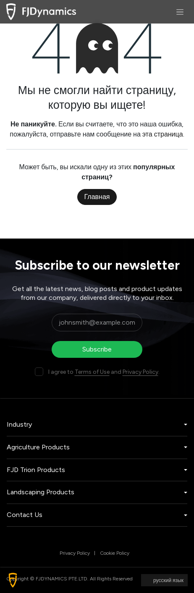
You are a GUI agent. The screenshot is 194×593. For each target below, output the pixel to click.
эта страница (162, 134)
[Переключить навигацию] (180, 12)
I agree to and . (104, 371)
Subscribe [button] (97, 349)
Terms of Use (92, 371)
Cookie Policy (114, 553)
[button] (12, 580)
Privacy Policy (140, 371)
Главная (97, 197)
